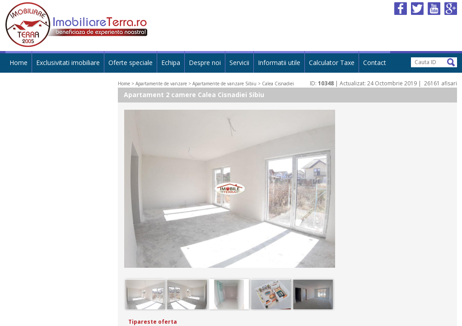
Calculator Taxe (332, 62)
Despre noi (205, 62)
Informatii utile (279, 62)
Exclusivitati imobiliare (68, 62)
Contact (374, 62)
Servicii (239, 62)
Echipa (170, 62)
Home (18, 62)
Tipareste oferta (152, 322)
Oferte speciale (130, 62)
